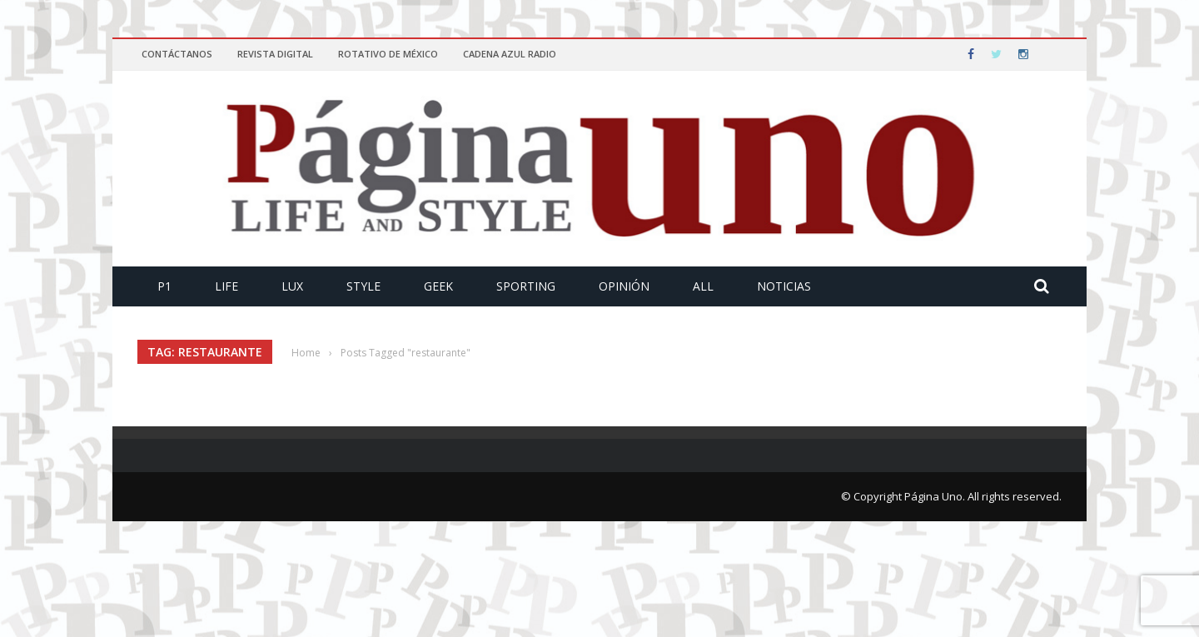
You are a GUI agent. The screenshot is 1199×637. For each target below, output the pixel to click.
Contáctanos (177, 53)
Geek (438, 286)
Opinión (624, 286)
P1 (164, 286)
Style (363, 286)
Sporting (525, 286)
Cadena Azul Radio (509, 53)
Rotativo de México (388, 53)
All (703, 286)
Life (226, 286)
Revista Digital (275, 53)
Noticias (784, 286)
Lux (292, 286)
